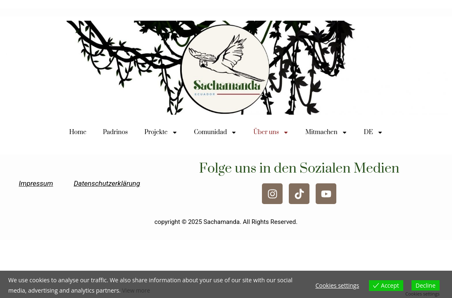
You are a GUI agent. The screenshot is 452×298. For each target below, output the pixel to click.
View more (136, 291)
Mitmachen (326, 132)
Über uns (271, 132)
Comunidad (215, 132)
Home (77, 132)
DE (373, 132)
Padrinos (115, 132)
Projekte (161, 132)
